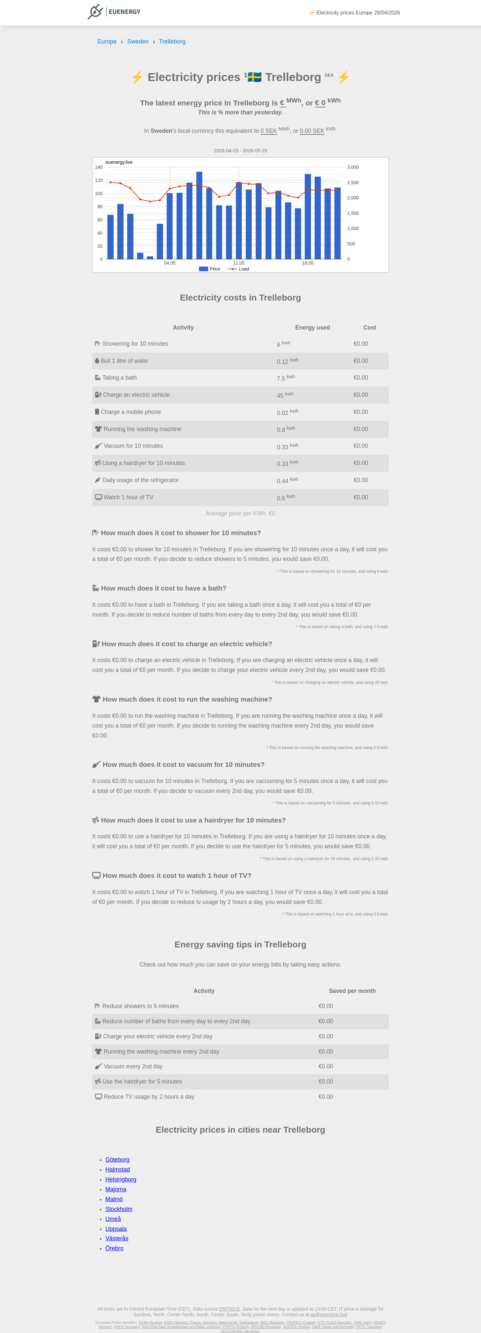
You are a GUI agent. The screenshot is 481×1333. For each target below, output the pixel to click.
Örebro (114, 1248)
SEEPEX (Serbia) (296, 1327)
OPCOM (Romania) (266, 1327)
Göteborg (117, 1159)
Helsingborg (120, 1179)
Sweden (138, 41)
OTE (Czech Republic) (334, 1322)
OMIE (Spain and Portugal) (333, 1327)
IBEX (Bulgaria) (272, 1322)
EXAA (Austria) (150, 1322)
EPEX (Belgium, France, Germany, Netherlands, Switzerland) (211, 1322)
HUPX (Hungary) (127, 1327)
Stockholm (118, 1209)
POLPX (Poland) (236, 1327)
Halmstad (117, 1169)
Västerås (116, 1238)
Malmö (114, 1199)
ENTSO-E (229, 1309)
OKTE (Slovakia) (369, 1327)
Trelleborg (172, 41)
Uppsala (116, 1229)
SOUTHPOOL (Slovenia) (240, 1331)
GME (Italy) (363, 1322)
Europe (107, 41)
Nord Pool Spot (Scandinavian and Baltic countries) (181, 1327)
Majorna (116, 1189)
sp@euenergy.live (328, 1314)
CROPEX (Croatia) (301, 1322)
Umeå (113, 1219)
